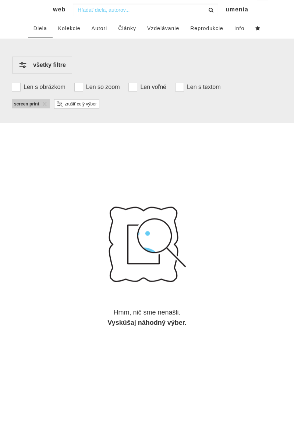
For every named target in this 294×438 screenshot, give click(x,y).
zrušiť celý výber (77, 119)
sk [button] (263, 11)
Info (239, 43)
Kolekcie (69, 43)
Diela (40, 43)
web (59, 24)
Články (127, 43)
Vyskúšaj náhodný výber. (146, 337)
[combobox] (145, 24)
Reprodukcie (206, 43)
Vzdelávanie (163, 43)
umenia (237, 24)
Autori (99, 43)
